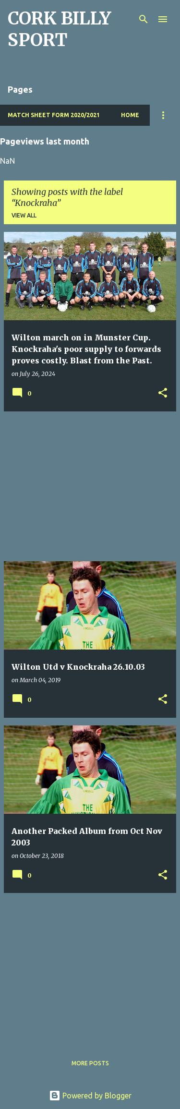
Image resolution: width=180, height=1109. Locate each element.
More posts (90, 1063)
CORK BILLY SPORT (59, 29)
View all (24, 215)
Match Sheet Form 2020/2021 (54, 115)
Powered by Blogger (90, 1095)
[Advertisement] (90, 486)
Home (130, 115)
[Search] (143, 19)
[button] (162, 393)
